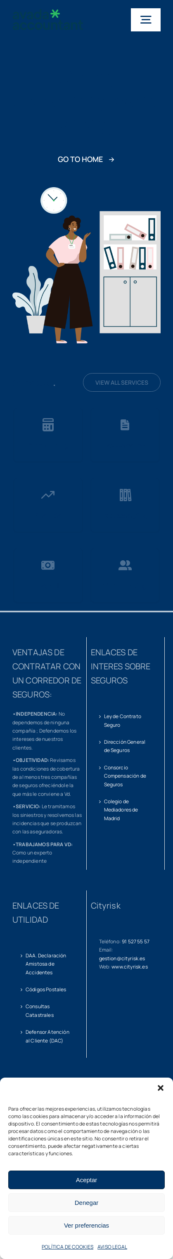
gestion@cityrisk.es (122, 958)
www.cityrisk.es (129, 966)
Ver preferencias (86, 1225)
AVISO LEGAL (112, 1246)
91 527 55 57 (135, 941)
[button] (160, 1088)
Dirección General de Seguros (125, 746)
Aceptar (86, 1179)
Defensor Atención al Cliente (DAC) (47, 1036)
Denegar (87, 1202)
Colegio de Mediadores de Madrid (121, 810)
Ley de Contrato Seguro (122, 720)
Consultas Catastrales (40, 1010)
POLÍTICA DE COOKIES (67, 1246)
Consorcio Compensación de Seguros (125, 776)
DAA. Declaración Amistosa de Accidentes (46, 964)
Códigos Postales (46, 989)
